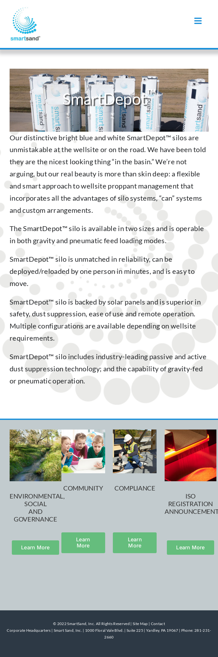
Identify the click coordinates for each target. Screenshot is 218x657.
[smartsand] (26, 9)
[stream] (35, 433)
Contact (158, 623)
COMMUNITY (83, 488)
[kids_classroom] (83, 433)
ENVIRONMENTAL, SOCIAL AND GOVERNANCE (37, 507)
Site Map (140, 623)
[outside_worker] (135, 433)
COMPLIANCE (134, 488)
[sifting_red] (190, 433)
